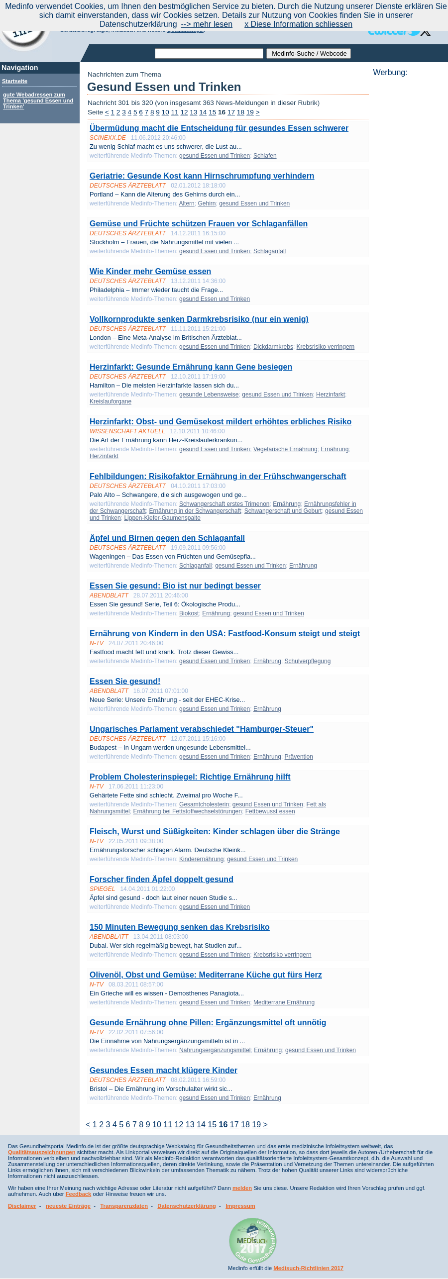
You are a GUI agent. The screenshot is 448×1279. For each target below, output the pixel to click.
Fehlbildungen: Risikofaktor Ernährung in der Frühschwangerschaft (218, 476)
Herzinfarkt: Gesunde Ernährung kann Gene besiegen (191, 367)
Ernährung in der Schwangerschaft (195, 510)
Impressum (240, 1206)
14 (203, 112)
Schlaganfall (269, 251)
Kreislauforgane (110, 401)
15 (212, 112)
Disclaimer (22, 1206)
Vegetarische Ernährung (285, 449)
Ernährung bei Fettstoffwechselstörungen (187, 811)
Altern (186, 203)
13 (193, 112)
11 (175, 112)
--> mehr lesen (207, 24)
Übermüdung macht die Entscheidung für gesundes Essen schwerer (219, 128)
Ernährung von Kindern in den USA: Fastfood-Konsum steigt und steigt (225, 633)
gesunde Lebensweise (208, 394)
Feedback (79, 1194)
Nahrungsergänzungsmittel (214, 1050)
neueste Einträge (68, 1206)
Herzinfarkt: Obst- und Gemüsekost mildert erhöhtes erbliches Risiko (220, 421)
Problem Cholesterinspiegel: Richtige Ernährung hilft (190, 777)
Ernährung (334, 449)
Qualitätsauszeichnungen (42, 1152)
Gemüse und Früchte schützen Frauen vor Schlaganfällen (199, 223)
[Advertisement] (407, 226)
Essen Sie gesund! (125, 681)
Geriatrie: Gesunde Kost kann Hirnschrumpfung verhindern (202, 176)
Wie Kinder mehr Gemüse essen (150, 271)
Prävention (299, 756)
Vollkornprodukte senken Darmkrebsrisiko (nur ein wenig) (199, 319)
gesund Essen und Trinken (214, 155)
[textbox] (209, 53)
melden (242, 1188)
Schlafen (265, 155)
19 (250, 112)
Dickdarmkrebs (273, 346)
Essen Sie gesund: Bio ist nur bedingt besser (175, 586)
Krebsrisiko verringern (326, 346)
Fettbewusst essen (270, 811)
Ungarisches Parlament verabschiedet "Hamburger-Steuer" (202, 729)
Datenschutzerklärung (186, 1206)
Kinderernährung (201, 859)
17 (231, 112)
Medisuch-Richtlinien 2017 (308, 1268)
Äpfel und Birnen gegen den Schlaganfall (167, 538)
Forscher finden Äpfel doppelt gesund (161, 879)
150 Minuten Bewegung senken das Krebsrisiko (180, 927)
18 (240, 112)
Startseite (14, 81)
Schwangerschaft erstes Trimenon (224, 503)
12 (184, 112)
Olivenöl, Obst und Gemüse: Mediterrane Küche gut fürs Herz (206, 975)
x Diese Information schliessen (298, 24)
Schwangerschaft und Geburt (283, 510)
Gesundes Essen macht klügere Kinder (163, 1070)
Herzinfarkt (330, 394)
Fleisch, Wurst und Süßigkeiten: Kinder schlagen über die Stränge (215, 831)
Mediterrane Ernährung (284, 1002)
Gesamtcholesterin (204, 804)
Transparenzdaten (124, 1206)
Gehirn (207, 203)
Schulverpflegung (308, 661)
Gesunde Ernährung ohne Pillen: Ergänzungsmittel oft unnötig (208, 1022)
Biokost (189, 613)
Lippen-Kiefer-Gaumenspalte (162, 517)
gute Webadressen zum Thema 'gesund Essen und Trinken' (38, 100)
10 (165, 112)
